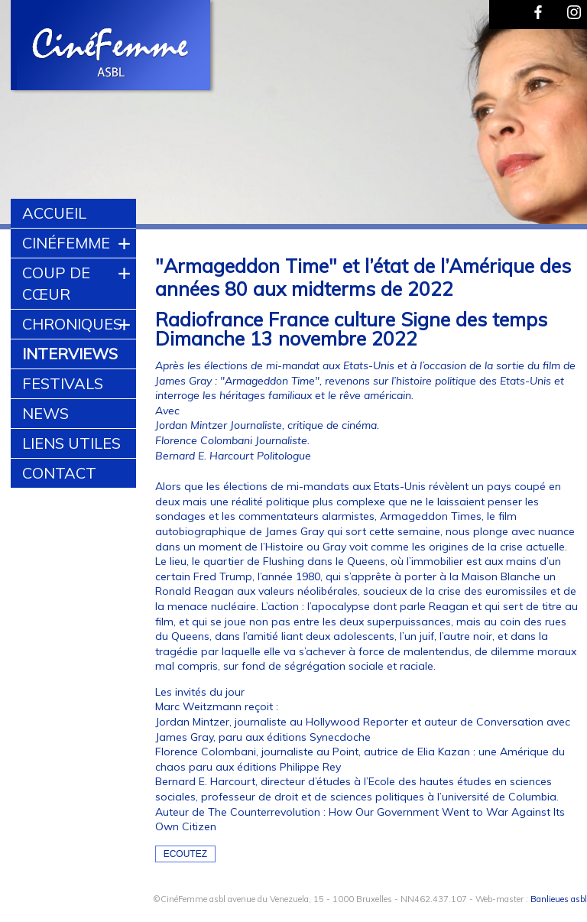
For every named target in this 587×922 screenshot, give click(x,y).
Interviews (70, 353)
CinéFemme (66, 242)
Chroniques (72, 323)
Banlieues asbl (558, 899)
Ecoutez (185, 854)
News (45, 413)
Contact (59, 472)
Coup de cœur (56, 283)
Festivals (62, 383)
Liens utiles (71, 443)
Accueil (54, 212)
